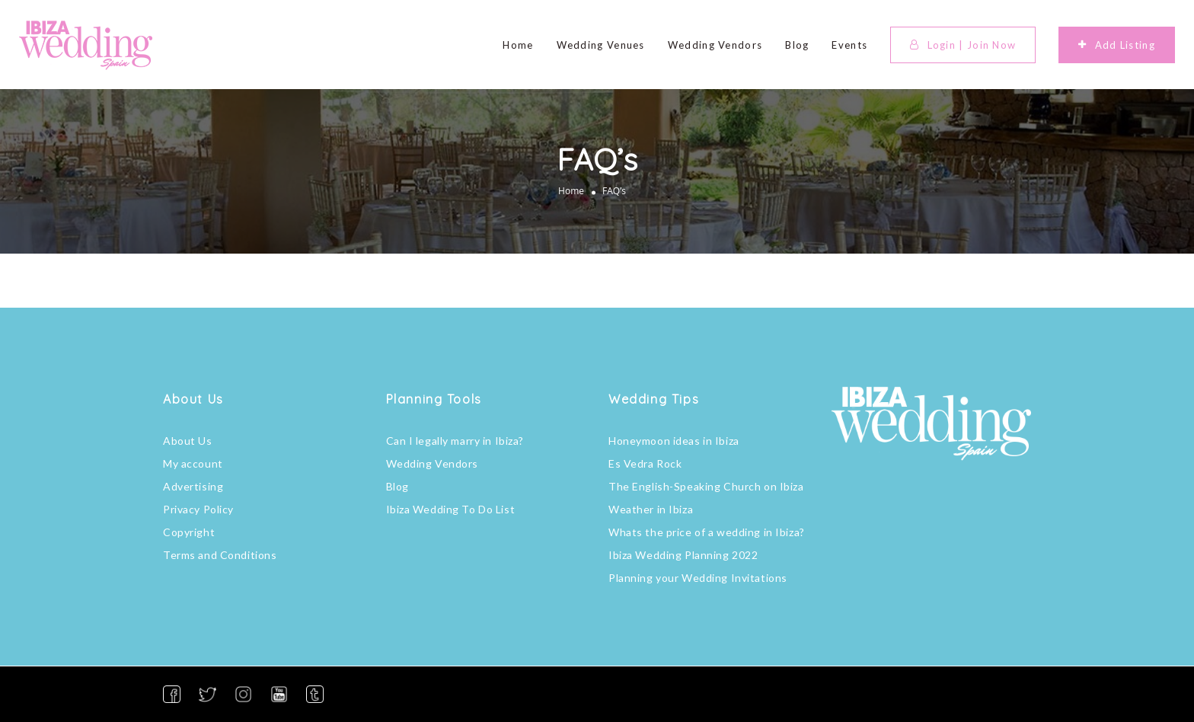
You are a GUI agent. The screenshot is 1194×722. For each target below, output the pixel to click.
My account (193, 463)
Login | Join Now (963, 45)
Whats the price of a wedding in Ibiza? (706, 532)
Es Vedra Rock (645, 463)
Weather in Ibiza (650, 509)
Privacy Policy (198, 509)
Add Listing (1116, 45)
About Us (187, 440)
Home (518, 45)
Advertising (193, 486)
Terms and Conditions (219, 554)
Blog (797, 45)
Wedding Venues (601, 45)
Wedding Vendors (715, 45)
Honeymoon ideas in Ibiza (673, 440)
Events (849, 45)
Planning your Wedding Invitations (697, 577)
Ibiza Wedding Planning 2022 (683, 554)
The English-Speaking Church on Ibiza (706, 486)
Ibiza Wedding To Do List (451, 509)
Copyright (189, 532)
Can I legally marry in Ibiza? (455, 440)
